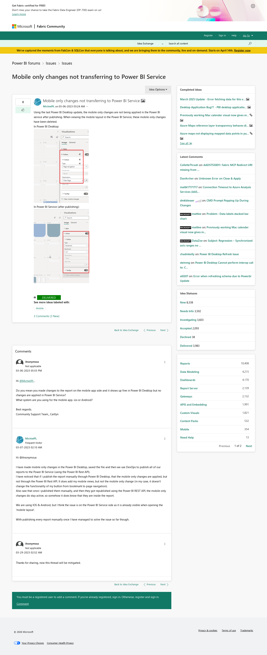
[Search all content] (210, 43)
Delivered (49, 297)
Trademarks (246, 630)
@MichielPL (26, 381)
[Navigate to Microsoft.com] (22, 26)
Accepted (186, 328)
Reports (185, 363)
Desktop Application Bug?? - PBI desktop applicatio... (214, 107)
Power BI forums (26, 63)
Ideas (105, 26)
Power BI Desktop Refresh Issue (219, 254)
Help (234, 35)
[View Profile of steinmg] (185, 262)
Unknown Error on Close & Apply (220, 178)
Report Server (189, 388)
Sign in (222, 35)
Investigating (188, 320)
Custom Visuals (189, 413)
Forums (73, 26)
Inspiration (89, 26)
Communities (121, 26)
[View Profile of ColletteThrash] (189, 165)
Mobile (40, 308)
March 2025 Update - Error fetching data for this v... (213, 99)
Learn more (19, 14)
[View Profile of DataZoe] (197, 240)
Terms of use (229, 630)
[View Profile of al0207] (184, 276)
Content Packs (189, 421)
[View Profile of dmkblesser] (187, 200)
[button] (23, 110)
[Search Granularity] (150, 43)
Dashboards (187, 380)
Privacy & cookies (207, 630)
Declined (186, 337)
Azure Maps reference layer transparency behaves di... (214, 125)
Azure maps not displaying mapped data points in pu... (215, 133)
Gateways (186, 396)
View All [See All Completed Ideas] (186, 143)
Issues (51, 63)
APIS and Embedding (193, 404)
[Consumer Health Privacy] (60, 643)
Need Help (187, 437)
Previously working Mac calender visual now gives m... (215, 115)
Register (208, 35)
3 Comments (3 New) (47, 316)
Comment (23, 604)
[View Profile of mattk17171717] (189, 187)
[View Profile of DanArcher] (187, 178)
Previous (224, 446)
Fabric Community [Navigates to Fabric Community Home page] (51, 26)
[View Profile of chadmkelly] (187, 254)
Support (168, 26)
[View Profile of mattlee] (196, 214)
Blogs (138, 26)
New (183, 302)
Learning (152, 26)
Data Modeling (189, 372)
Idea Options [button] (157, 89)
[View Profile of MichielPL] (49, 106)
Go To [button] (246, 35)
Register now (242, 50)
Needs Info (187, 311)
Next (249, 446)
